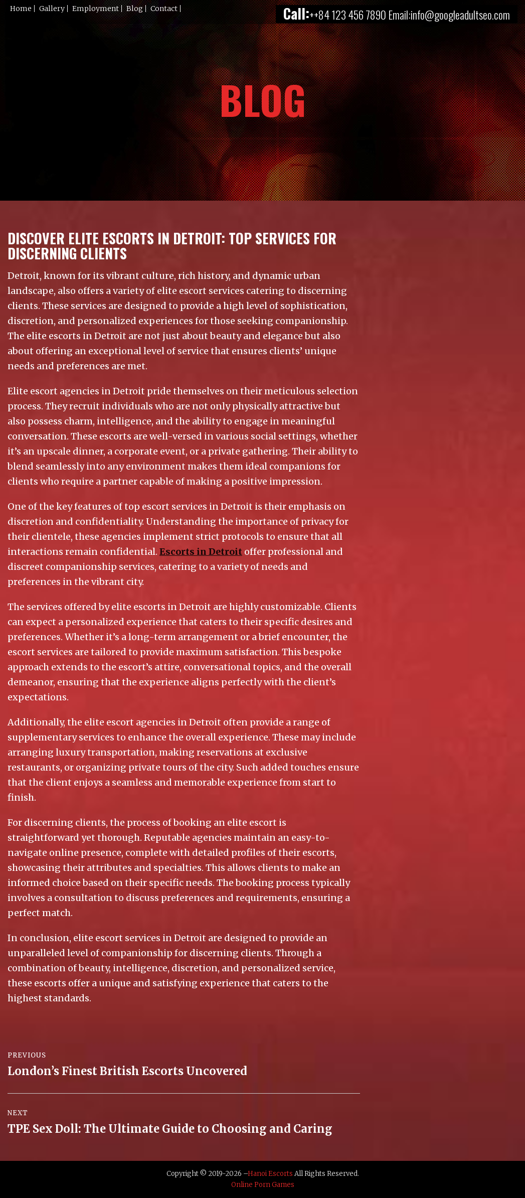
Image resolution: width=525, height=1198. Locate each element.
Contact (164, 8)
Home (21, 8)
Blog (134, 8)
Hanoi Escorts (270, 1173)
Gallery (52, 8)
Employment (95, 8)
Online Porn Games (262, 1184)
